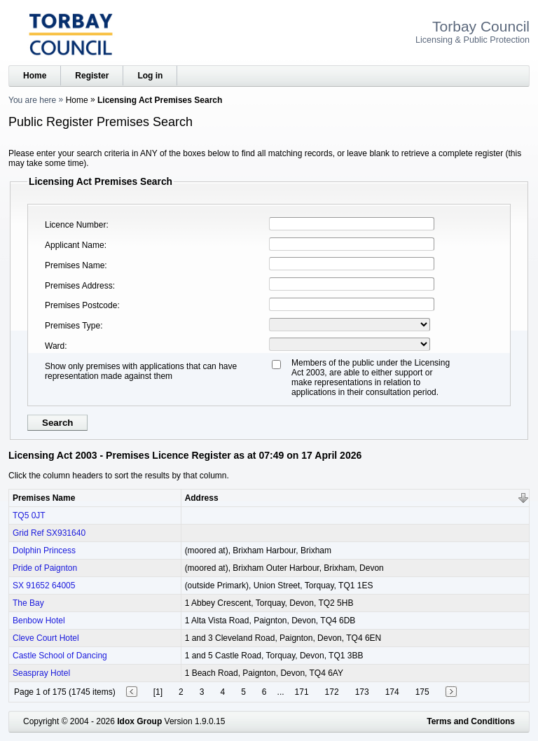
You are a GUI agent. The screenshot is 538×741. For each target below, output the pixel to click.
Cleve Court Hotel (46, 638)
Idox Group (139, 721)
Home (34, 76)
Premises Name (74, 265)
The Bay (28, 603)
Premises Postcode (81, 305)
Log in (150, 76)
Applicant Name (74, 245)
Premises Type (72, 326)
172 (332, 692)
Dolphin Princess (44, 550)
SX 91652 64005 (44, 585)
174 (392, 692)
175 (422, 692)
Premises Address (79, 286)
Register (92, 76)
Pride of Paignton (45, 568)
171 (302, 692)
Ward (54, 346)
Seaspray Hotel (41, 673)
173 (362, 692)
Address (202, 498)
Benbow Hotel (39, 620)
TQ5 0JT (29, 515)
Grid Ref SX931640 (49, 533)
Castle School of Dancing (60, 655)
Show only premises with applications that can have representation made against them (141, 371)
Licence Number (75, 225)
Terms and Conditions (471, 721)
